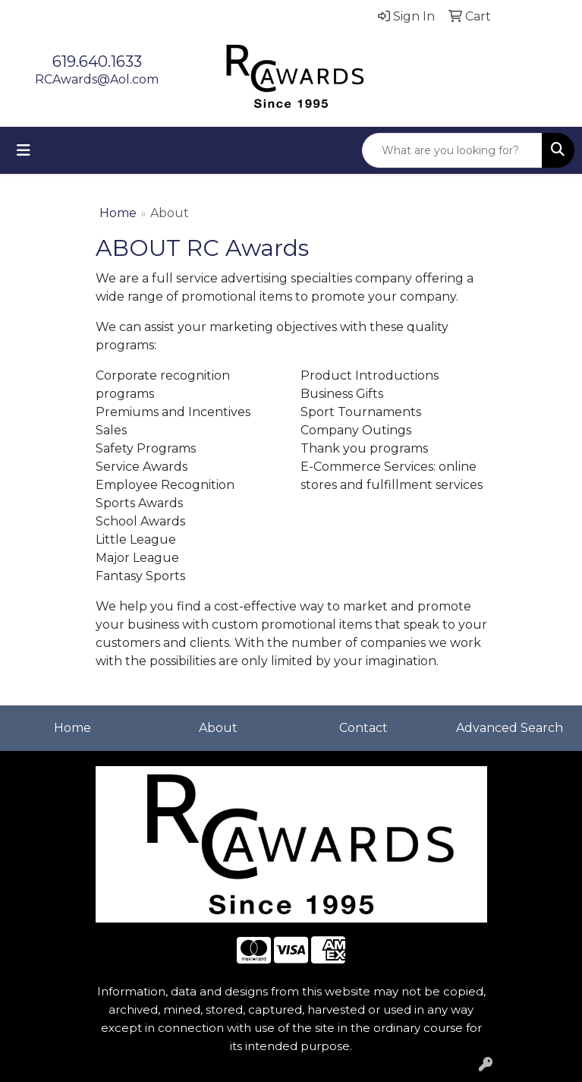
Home (118, 213)
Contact (363, 728)
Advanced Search (509, 728)
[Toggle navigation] (23, 150)
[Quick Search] (452, 150)
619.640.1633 (97, 61)
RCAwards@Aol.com (97, 79)
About (218, 728)
